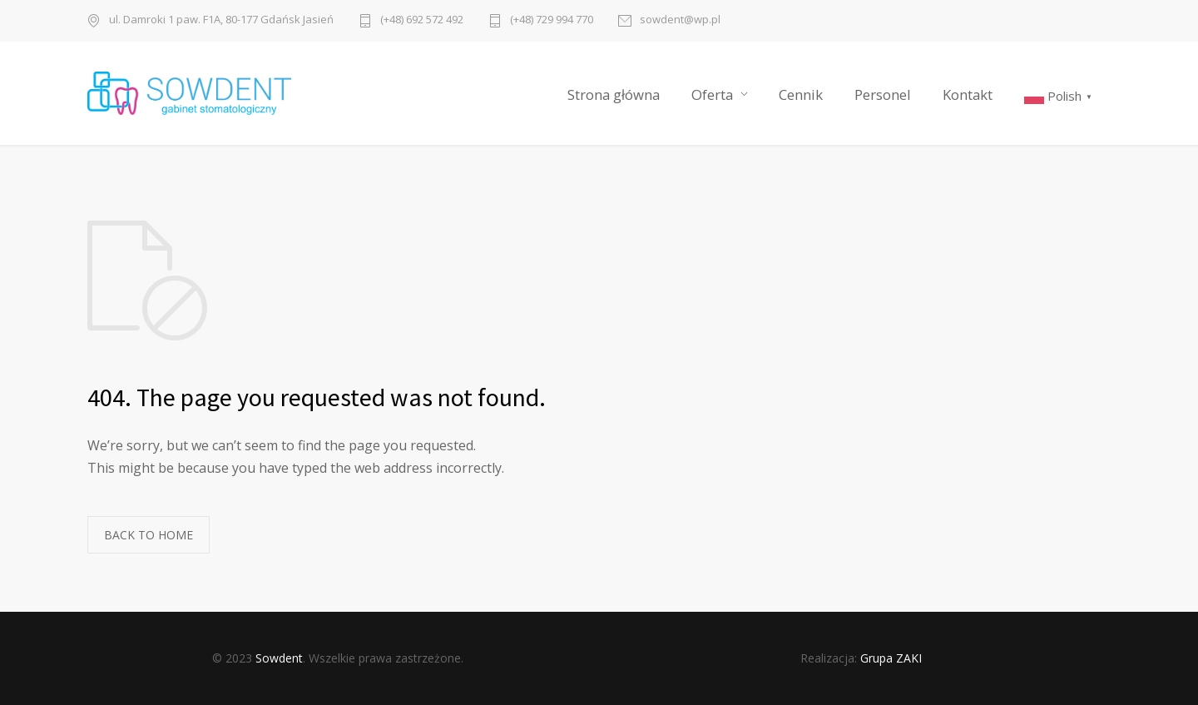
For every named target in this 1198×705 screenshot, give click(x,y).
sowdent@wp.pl (680, 20)
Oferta (712, 94)
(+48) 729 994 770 (551, 20)
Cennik (801, 94)
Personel (882, 94)
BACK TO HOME (148, 535)
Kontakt (968, 94)
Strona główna (613, 94)
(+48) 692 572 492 (421, 20)
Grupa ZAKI (891, 658)
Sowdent (279, 658)
